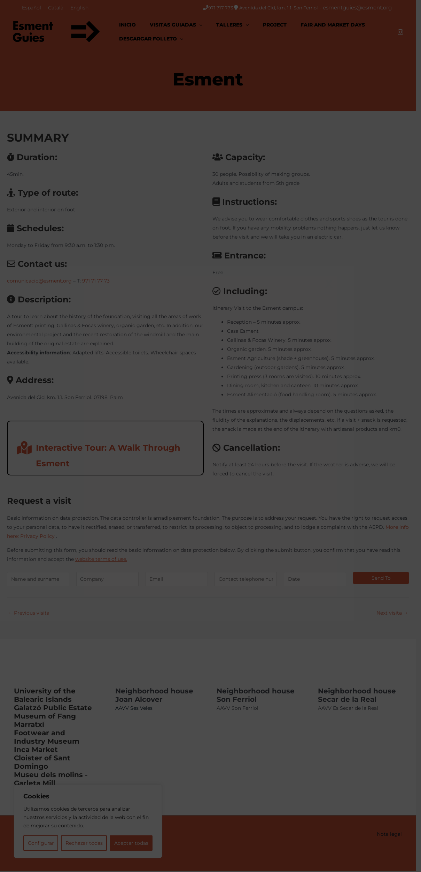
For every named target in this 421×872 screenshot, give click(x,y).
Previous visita (28, 613)
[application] (199, 25)
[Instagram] (406, 32)
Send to (386, 578)
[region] (90, 821)
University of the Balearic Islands (45, 695)
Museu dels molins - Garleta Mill (51, 779)
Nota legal (394, 835)
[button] (176, 25)
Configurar (42, 843)
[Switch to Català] (56, 7)
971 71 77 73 (96, 281)
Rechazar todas (86, 843)
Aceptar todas (135, 843)
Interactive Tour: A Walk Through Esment (98, 455)
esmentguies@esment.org (362, 7)
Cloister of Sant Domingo (42, 762)
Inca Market (36, 750)
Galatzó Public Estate (53, 708)
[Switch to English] (79, 7)
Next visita (397, 613)
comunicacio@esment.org (39, 281)
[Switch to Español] (31, 7)
